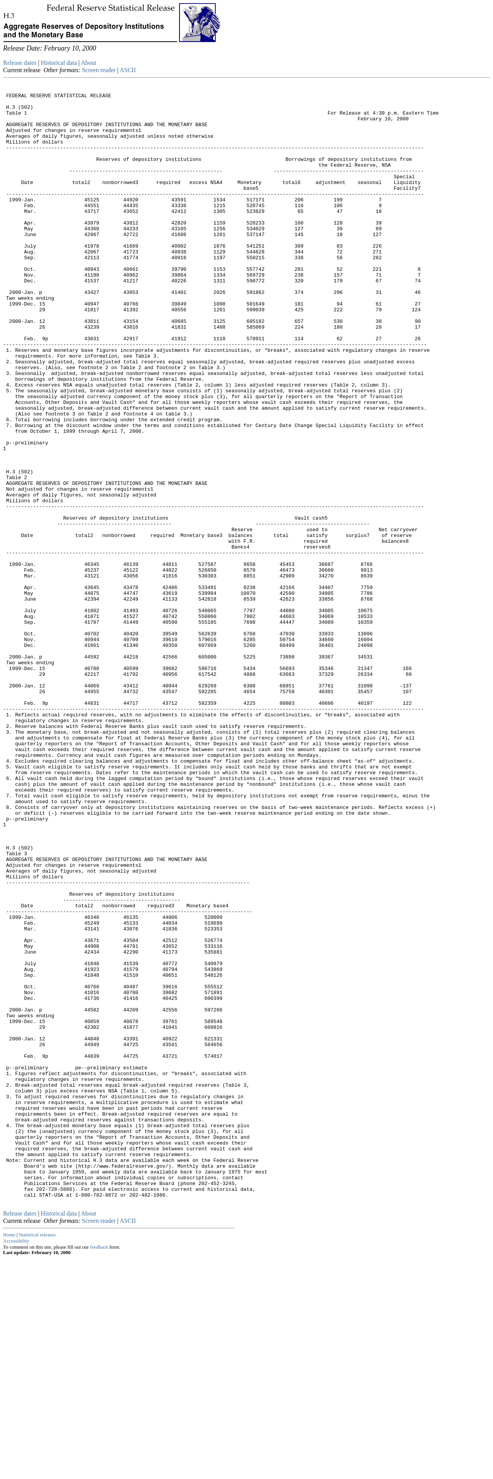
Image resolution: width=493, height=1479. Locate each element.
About (88, 62)
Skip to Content (9, 43)
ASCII (128, 70)
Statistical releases (37, 1456)
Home (9, 1456)
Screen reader (99, 70)
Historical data (59, 62)
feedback (99, 1468)
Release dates (20, 62)
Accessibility (16, 1462)
